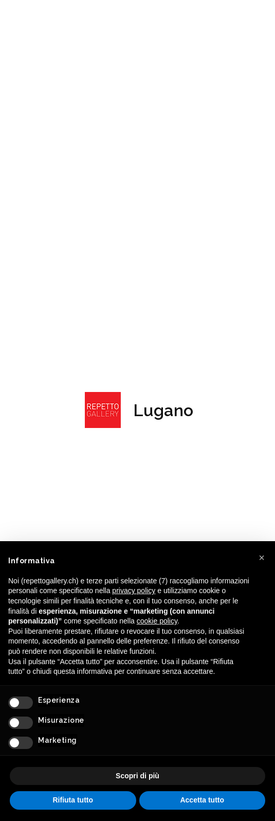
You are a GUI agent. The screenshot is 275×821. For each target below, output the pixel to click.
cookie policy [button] (157, 621)
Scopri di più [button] (137, 776)
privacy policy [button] (133, 590)
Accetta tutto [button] (202, 800)
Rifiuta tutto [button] (72, 800)
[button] (261, 557)
